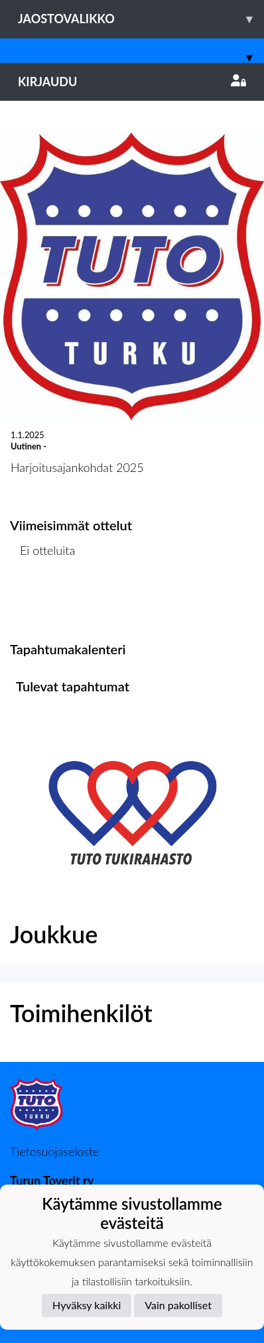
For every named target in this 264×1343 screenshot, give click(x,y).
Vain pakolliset (178, 1305)
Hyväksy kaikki (86, 1305)
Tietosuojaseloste (54, 1151)
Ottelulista (43, 601)
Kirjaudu (132, 81)
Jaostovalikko (141, 19)
